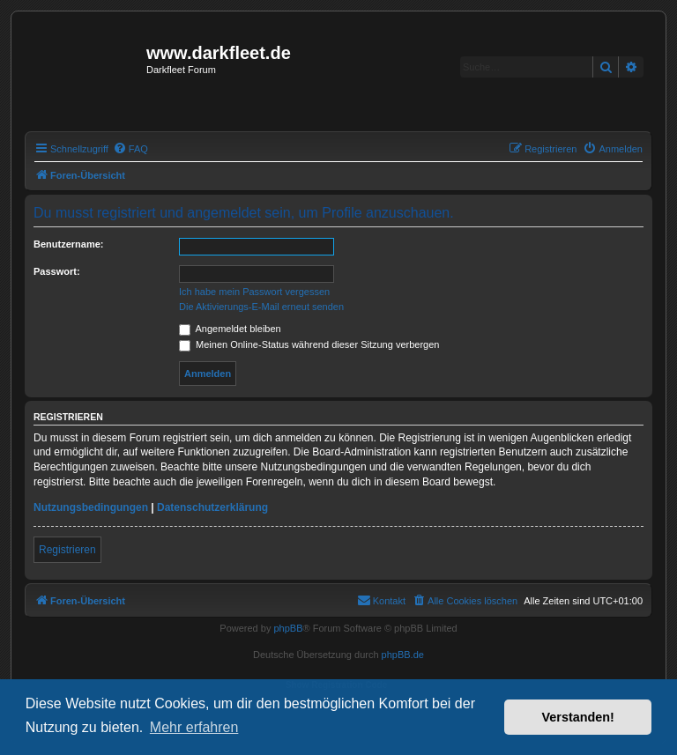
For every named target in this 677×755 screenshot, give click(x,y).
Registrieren (67, 550)
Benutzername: (68, 244)
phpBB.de (403, 654)
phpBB (287, 628)
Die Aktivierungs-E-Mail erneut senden (261, 306)
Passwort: (56, 271)
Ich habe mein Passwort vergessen (254, 291)
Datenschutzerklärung (212, 507)
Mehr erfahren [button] (194, 727)
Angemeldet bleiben (230, 328)
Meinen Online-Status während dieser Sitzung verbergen (309, 344)
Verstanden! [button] (578, 717)
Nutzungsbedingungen (90, 507)
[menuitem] (130, 148)
